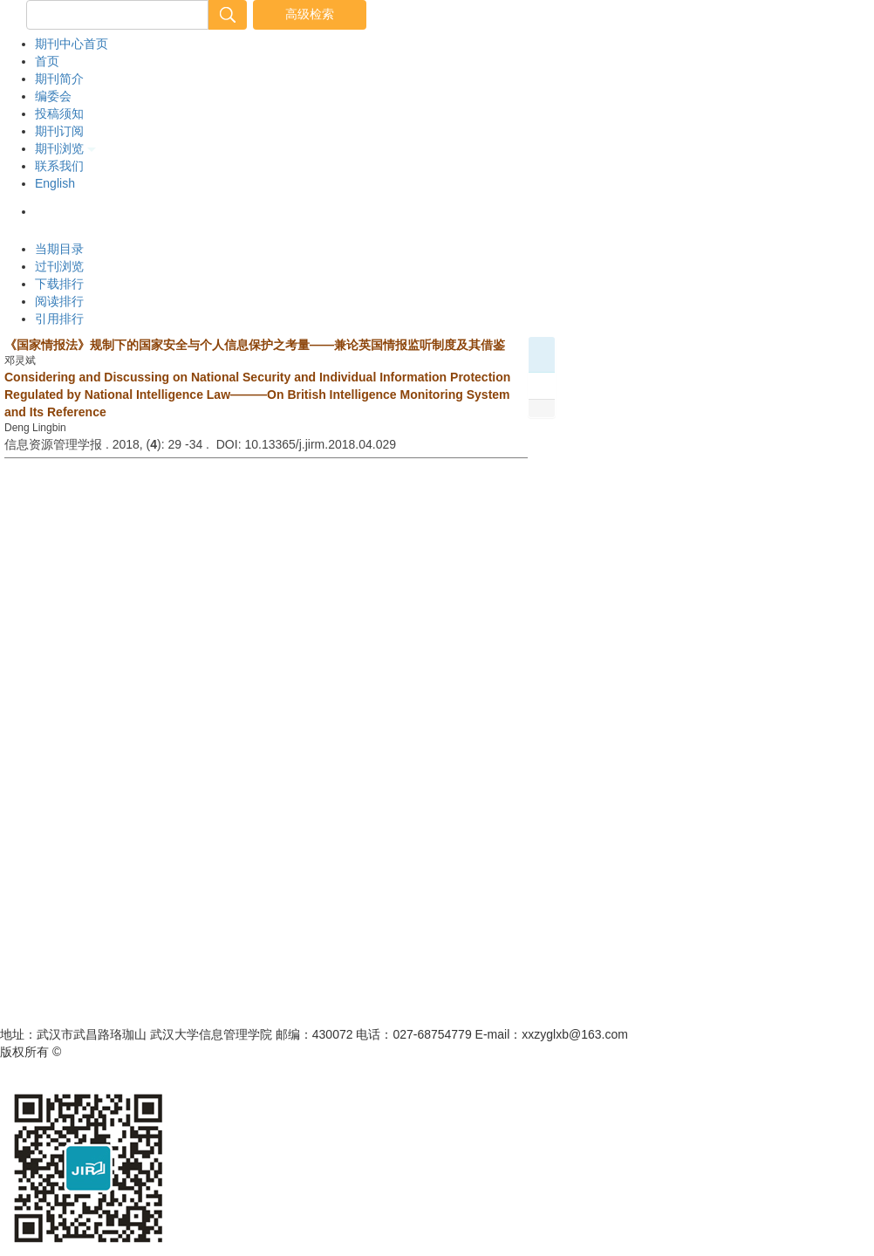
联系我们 (59, 166)
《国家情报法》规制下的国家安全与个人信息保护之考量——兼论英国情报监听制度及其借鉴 (254, 345)
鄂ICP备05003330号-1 (302, 1052)
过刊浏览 (59, 266)
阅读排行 (59, 301)
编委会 (53, 96)
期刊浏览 (65, 148)
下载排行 (59, 284)
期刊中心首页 (71, 44)
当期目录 (59, 249)
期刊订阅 (59, 131)
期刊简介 (59, 79)
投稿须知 (59, 113)
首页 (47, 61)
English (55, 183)
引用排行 (59, 319)
